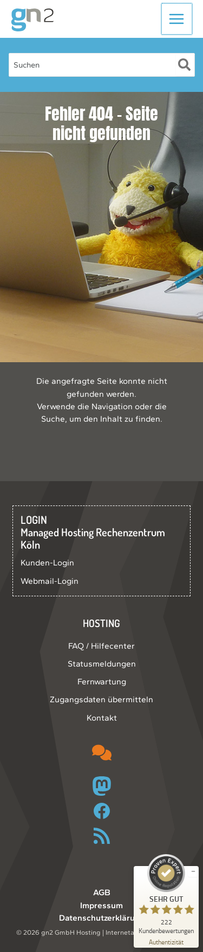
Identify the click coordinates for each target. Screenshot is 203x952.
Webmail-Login (49, 581)
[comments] (101, 752)
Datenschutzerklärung (102, 918)
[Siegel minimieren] (193, 871)
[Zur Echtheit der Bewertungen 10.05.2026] (166, 941)
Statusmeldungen (102, 663)
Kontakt (102, 718)
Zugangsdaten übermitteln (101, 699)
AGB (101, 892)
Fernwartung (101, 681)
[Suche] (185, 65)
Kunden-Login (47, 562)
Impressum (101, 905)
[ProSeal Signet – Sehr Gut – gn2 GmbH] (166, 894)
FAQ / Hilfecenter (101, 646)
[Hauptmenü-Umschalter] (177, 19)
